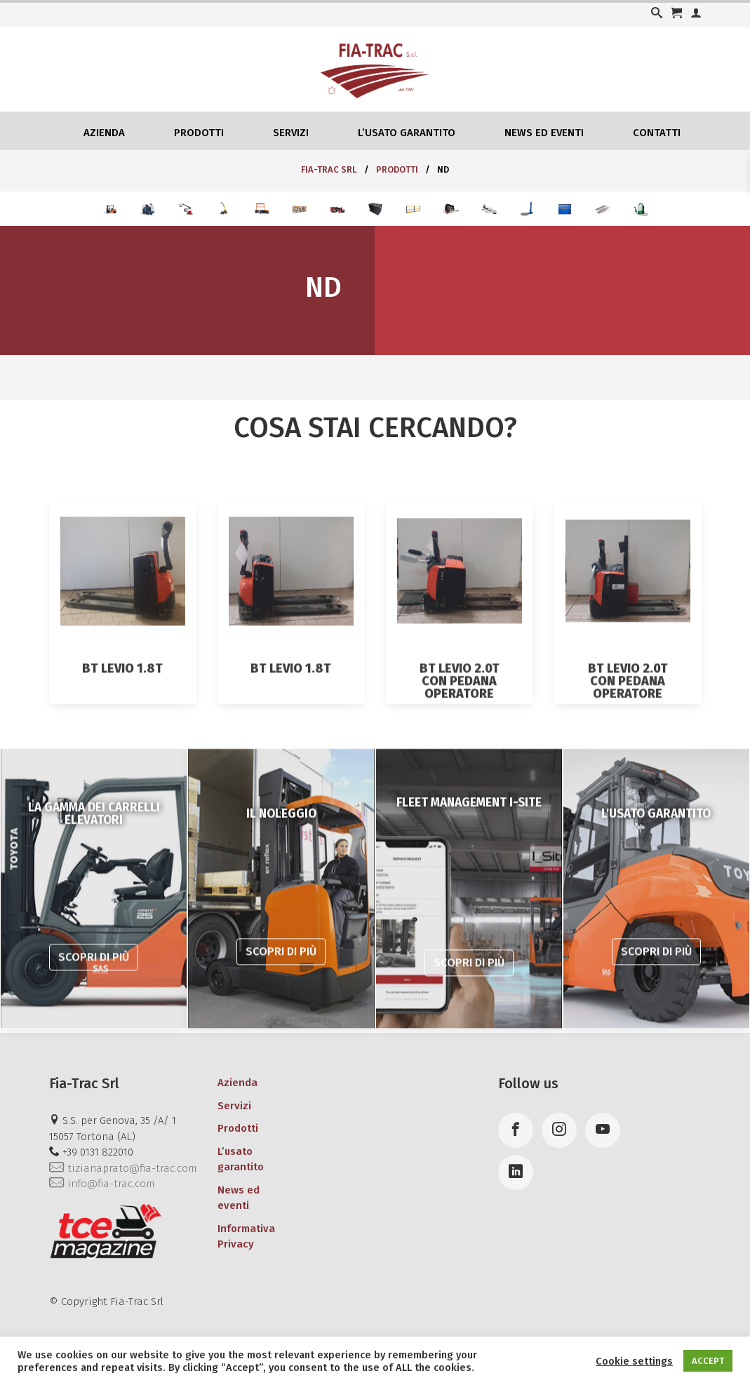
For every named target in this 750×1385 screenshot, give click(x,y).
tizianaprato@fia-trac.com (122, 1168)
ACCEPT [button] (708, 1361)
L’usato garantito (406, 132)
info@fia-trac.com (101, 1183)
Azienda (104, 132)
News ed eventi (544, 132)
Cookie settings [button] (634, 1361)
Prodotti (199, 132)
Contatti (657, 132)
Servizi (291, 132)
